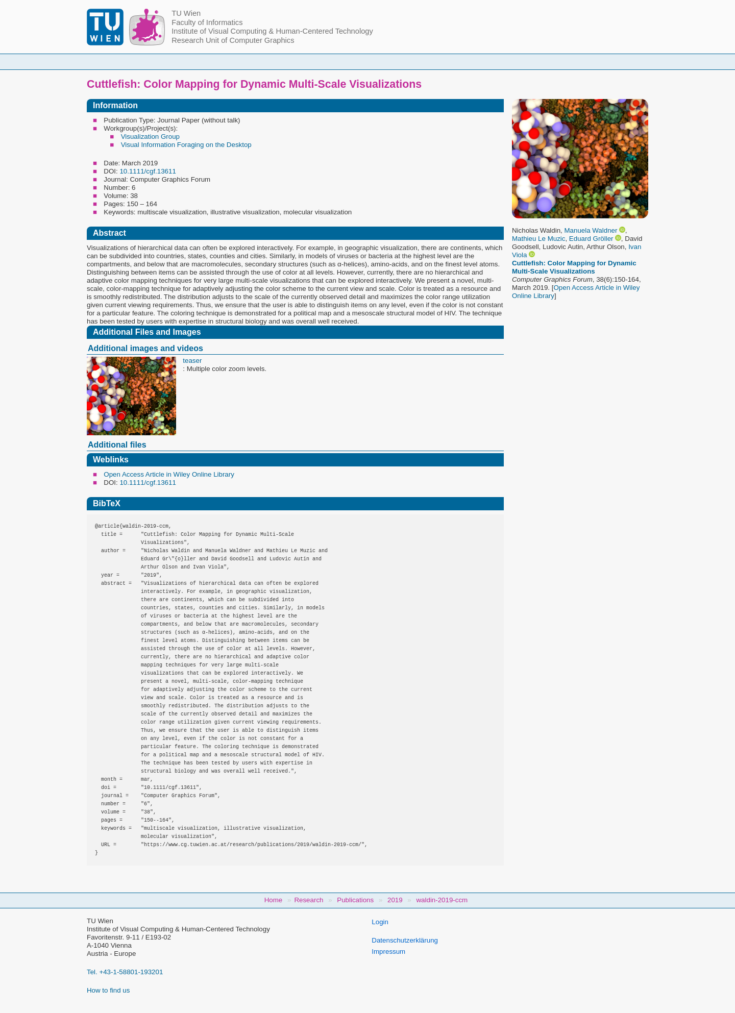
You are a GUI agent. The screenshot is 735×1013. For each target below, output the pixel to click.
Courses (292, 61)
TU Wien (186, 13)
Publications (494, 61)
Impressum (388, 951)
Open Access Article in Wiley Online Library (169, 474)
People (236, 61)
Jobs (553, 61)
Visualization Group (150, 136)
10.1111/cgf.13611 (147, 171)
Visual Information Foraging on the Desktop (186, 145)
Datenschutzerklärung (405, 940)
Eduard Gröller (591, 238)
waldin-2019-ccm (442, 900)
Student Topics (359, 61)
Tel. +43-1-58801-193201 (125, 972)
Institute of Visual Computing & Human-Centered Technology (272, 31)
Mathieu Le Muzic (538, 238)
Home (184, 61)
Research (429, 61)
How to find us (108, 990)
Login (380, 922)
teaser (192, 360)
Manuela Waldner (590, 230)
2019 (395, 900)
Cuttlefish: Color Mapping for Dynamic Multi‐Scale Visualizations (574, 267)
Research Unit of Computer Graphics (233, 40)
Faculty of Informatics (207, 22)
